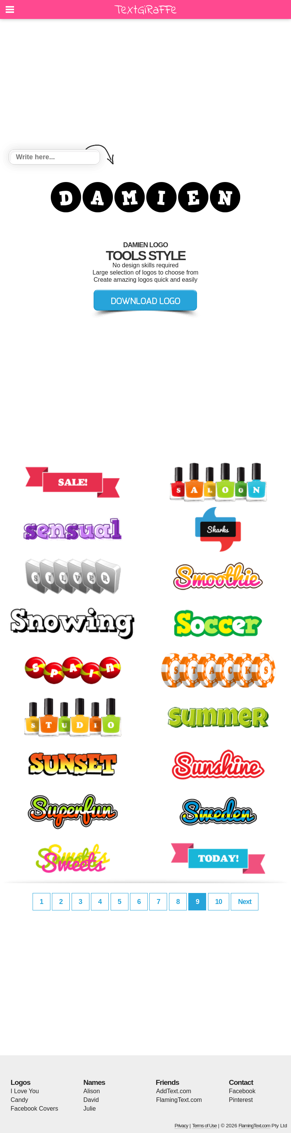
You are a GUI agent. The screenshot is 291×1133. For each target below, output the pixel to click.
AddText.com (173, 1091)
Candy (19, 1100)
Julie (89, 1108)
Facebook (242, 1091)
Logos (20, 1082)
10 (218, 901)
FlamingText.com (179, 1100)
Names (94, 1082)
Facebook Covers (34, 1108)
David (91, 1100)
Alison (91, 1091)
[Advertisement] (145, 85)
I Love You (25, 1091)
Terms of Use (204, 1125)
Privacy (181, 1125)
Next (244, 901)
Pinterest (241, 1100)
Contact (241, 1082)
